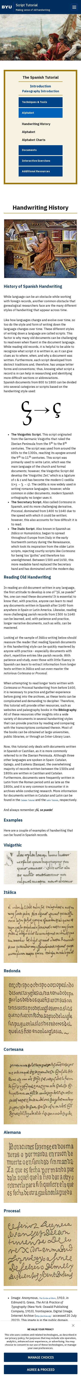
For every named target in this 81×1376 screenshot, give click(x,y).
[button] (73, 1325)
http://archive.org (48, 1320)
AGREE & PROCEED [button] (40, 1369)
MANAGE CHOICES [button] (41, 1357)
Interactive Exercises (36, 160)
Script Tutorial (27, 5)
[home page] (7, 7)
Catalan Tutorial (32, 800)
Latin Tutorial (64, 800)
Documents (29, 150)
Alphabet (28, 112)
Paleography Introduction (40, 91)
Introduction (40, 86)
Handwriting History (36, 124)
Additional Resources (36, 171)
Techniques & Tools (34, 102)
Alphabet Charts (33, 140)
